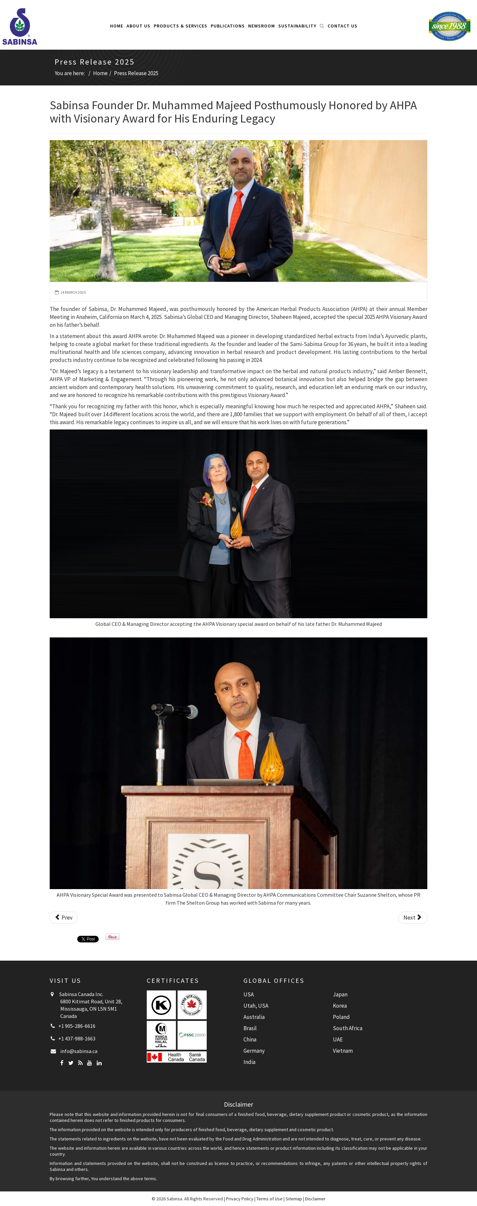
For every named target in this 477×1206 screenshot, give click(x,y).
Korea (340, 1005)
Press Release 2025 (136, 73)
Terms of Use (269, 1199)
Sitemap (294, 1199)
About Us (138, 26)
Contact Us (342, 26)
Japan (340, 994)
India (249, 1062)
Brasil (250, 1028)
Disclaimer (315, 1199)
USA (248, 994)
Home (116, 26)
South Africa (347, 1028)
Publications (228, 26)
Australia (254, 1017)
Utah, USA (255, 1005)
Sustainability (297, 26)
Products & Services (180, 26)
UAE (338, 1039)
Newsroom (261, 26)
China (249, 1039)
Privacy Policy (239, 1199)
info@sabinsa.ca (78, 1051)
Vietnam (343, 1050)
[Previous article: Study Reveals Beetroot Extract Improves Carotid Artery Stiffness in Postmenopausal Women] (64, 918)
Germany (254, 1050)
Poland (341, 1017)
